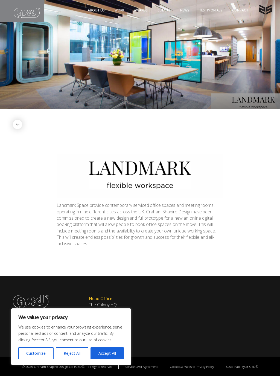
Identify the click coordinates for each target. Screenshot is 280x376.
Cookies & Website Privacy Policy (192, 366)
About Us (96, 10)
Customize (36, 353)
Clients (164, 10)
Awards (141, 10)
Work (119, 10)
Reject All (72, 353)
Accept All (107, 353)
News (184, 10)
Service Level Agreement (141, 366)
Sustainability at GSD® (242, 366)
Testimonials (210, 10)
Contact (240, 10)
